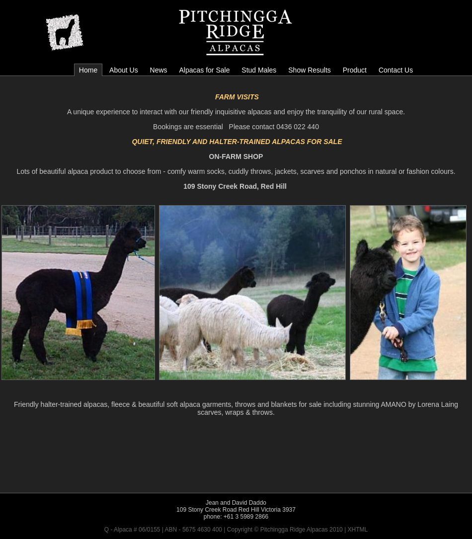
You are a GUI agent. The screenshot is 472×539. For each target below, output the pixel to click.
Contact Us (396, 70)
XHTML (358, 529)
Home (88, 70)
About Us (123, 70)
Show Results (309, 70)
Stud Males (258, 70)
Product (355, 70)
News (158, 70)
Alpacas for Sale (204, 70)
